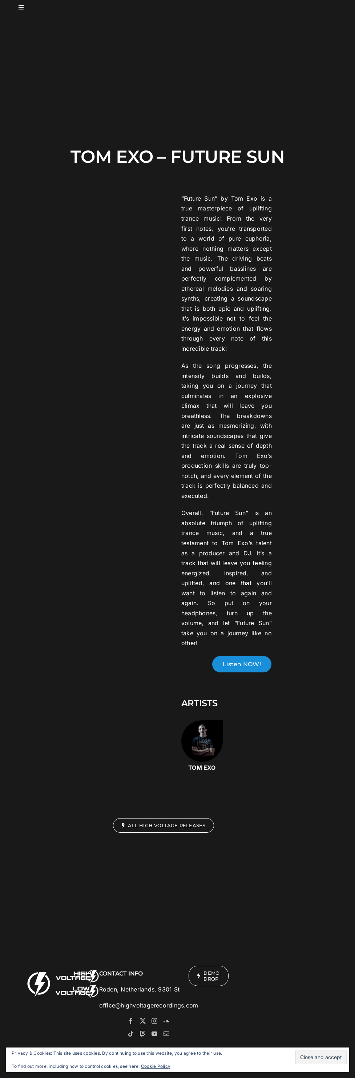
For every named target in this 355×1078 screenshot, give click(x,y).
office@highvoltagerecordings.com (148, 1005)
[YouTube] (154, 1034)
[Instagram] (154, 1021)
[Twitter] (143, 1021)
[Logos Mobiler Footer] (63, 968)
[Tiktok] (131, 1034)
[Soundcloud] (166, 1021)
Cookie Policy (155, 1066)
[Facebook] (131, 1021)
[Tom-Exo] (202, 723)
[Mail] (166, 1034)
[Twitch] (143, 1034)
